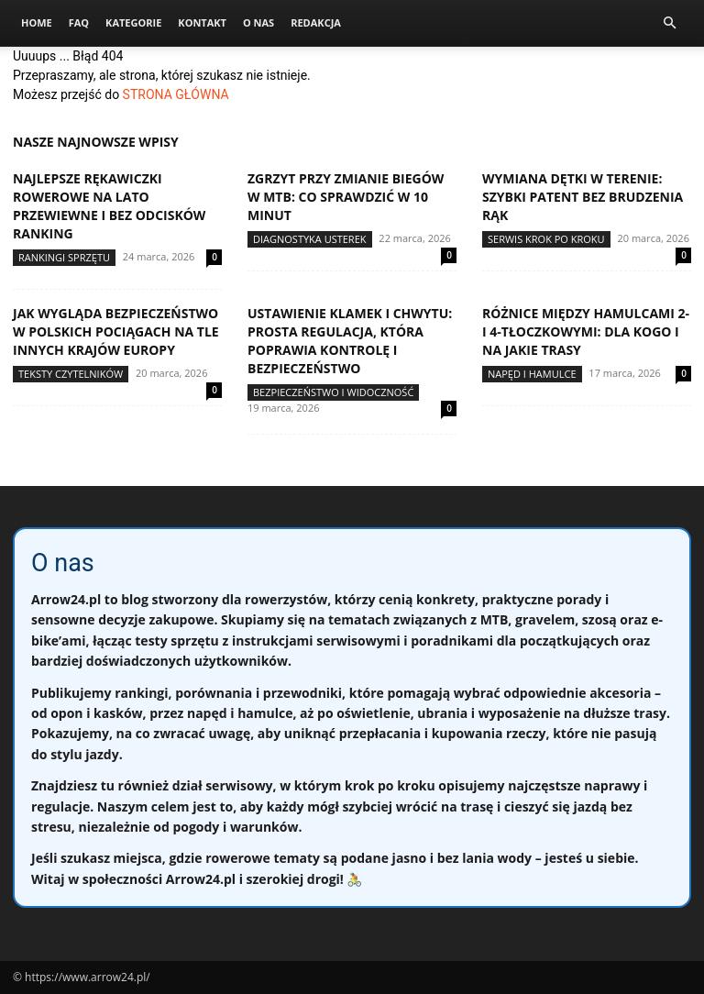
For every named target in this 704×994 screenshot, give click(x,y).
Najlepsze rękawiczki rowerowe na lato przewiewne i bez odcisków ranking (109, 206)
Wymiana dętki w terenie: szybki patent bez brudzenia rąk (582, 197)
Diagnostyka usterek (310, 239)
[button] (669, 23)
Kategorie (133, 22)
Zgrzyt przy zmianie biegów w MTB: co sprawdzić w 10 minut (346, 197)
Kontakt (202, 22)
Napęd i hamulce (532, 374)
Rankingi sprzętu (64, 257)
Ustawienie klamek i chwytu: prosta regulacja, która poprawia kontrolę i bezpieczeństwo (350, 340)
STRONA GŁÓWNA (176, 94)
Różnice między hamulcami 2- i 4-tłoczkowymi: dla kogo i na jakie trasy (585, 331)
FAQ (79, 22)
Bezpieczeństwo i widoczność (333, 392)
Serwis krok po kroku (546, 239)
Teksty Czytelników (70, 374)
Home (36, 22)
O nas (258, 22)
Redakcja (316, 22)
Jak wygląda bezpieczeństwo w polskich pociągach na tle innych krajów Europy (116, 331)
